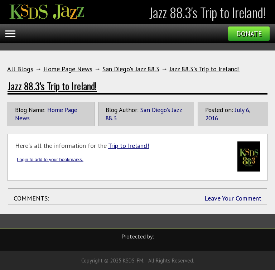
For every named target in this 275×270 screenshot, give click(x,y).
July (239, 110)
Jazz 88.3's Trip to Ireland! (204, 69)
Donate (249, 33)
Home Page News (67, 69)
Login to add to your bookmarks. (50, 159)
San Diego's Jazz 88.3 (130, 69)
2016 (211, 118)
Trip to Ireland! (128, 145)
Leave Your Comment (232, 198)
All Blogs (20, 69)
